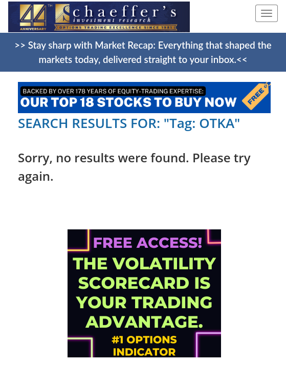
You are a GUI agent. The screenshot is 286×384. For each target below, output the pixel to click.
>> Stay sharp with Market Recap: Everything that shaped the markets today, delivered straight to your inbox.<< (142, 52)
